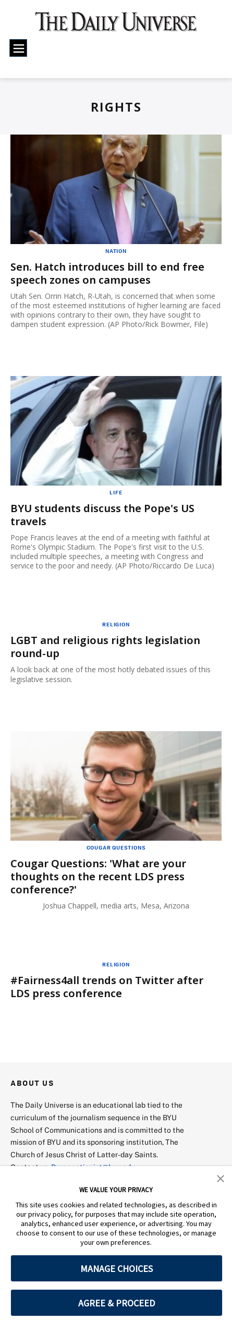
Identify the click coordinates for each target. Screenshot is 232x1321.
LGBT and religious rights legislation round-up (105, 646)
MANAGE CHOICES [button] (116, 1269)
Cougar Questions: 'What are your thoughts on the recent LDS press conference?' (98, 876)
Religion (115, 624)
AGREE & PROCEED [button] (116, 1303)
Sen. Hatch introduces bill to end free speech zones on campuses (107, 273)
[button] (220, 1177)
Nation (116, 251)
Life (115, 492)
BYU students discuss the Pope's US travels (102, 514)
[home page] (116, 26)
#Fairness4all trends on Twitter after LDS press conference (106, 986)
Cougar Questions (116, 847)
